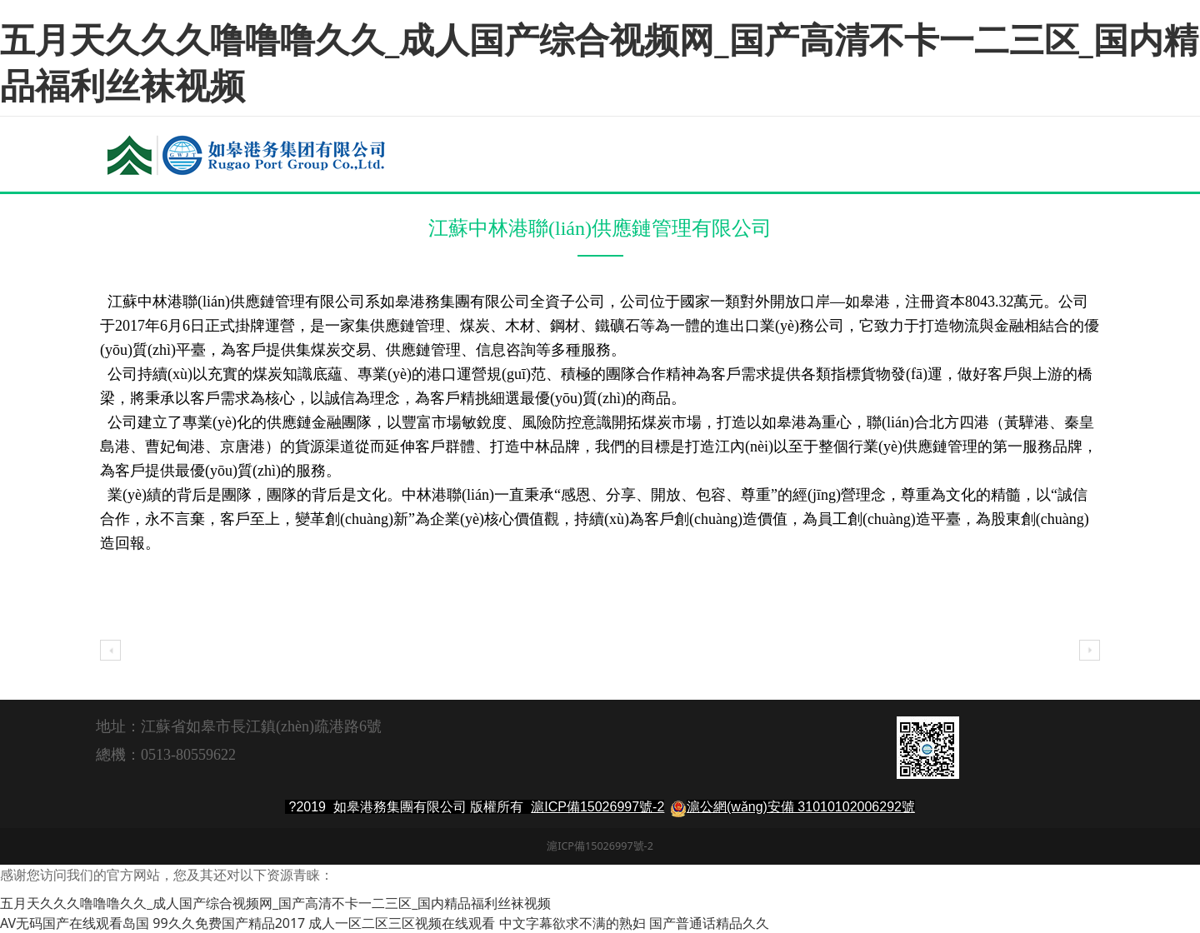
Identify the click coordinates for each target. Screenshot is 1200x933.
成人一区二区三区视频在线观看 (401, 923)
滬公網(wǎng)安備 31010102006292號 (801, 807)
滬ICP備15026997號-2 (597, 807)
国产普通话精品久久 (709, 923)
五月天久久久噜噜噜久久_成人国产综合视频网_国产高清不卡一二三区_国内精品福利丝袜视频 (599, 61)
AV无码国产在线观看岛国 (74, 923)
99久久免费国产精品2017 (228, 923)
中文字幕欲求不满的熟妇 (572, 923)
